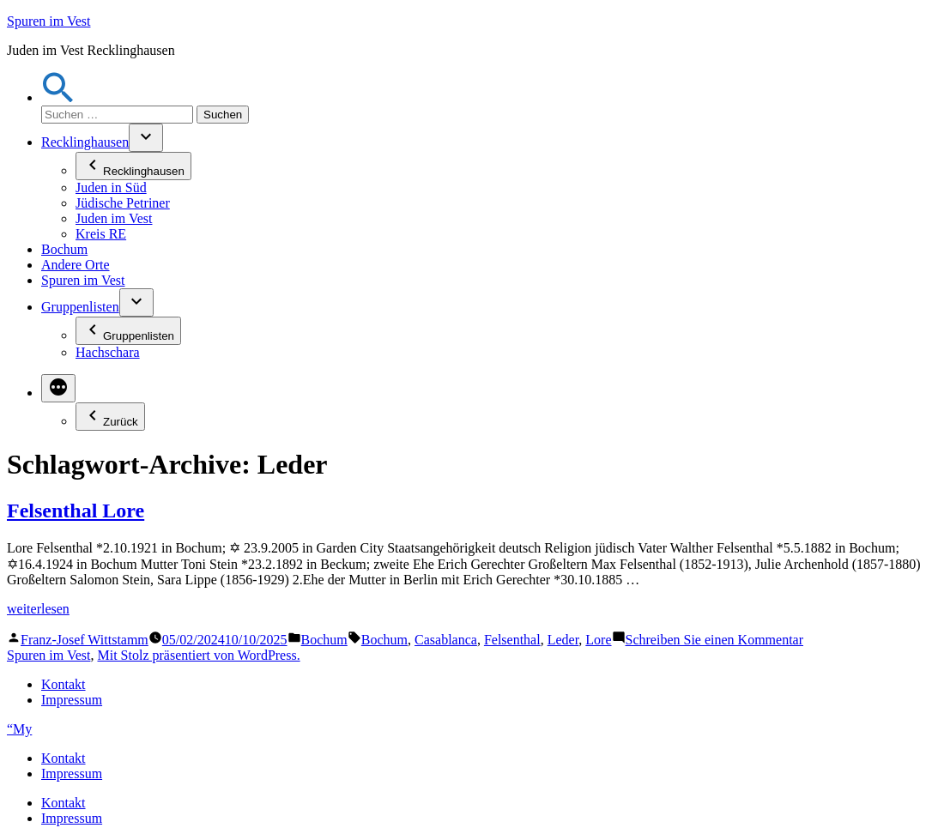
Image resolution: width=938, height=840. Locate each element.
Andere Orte (75, 264)
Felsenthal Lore (75, 510)
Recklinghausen (85, 142)
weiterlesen (38, 608)
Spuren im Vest (48, 21)
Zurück (110, 416)
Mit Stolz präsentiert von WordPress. (198, 655)
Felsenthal (512, 639)
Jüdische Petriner (123, 203)
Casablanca (446, 639)
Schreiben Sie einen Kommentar (715, 639)
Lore (598, 639)
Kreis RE (101, 234)
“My (19, 729)
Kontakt (63, 684)
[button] (58, 97)
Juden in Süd (111, 187)
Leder (563, 639)
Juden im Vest (114, 218)
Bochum (64, 249)
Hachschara (108, 352)
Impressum (71, 699)
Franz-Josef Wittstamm (84, 639)
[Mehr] (58, 388)
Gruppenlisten (80, 306)
